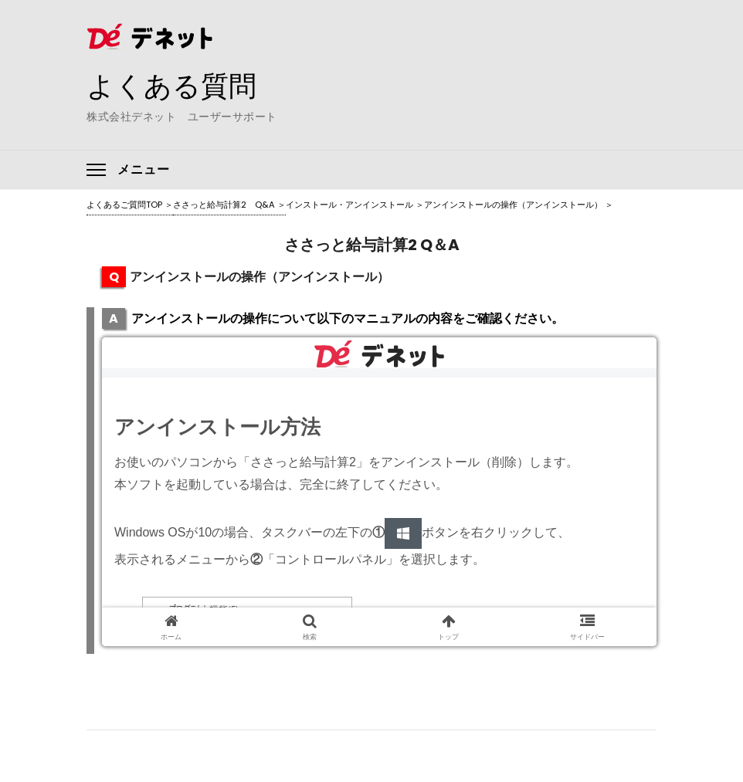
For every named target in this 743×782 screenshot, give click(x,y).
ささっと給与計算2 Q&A (224, 204)
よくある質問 (171, 85)
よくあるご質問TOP (124, 204)
